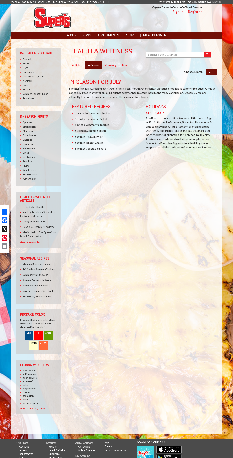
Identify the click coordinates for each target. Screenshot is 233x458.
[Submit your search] (207, 55)
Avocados (28, 59)
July (211, 72)
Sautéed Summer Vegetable (92, 124)
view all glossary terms (32, 408)
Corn (25, 67)
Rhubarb (27, 89)
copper (27, 392)
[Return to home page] (52, 17)
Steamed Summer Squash (90, 130)
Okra (25, 85)
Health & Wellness (58, 450)
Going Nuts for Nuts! (34, 221)
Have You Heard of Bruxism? (38, 226)
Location (23, 450)
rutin (25, 384)
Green (48, 332)
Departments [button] (108, 35)
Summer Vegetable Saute (90, 148)
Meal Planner (154, 35)
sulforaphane (30, 374)
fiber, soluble (30, 377)
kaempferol (29, 395)
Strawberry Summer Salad (91, 119)
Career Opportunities (116, 449)
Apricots (27, 122)
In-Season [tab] (93, 65)
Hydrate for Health (33, 206)
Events (108, 446)
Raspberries (29, 170)
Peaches (27, 161)
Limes (26, 152)
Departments (26, 453)
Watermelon (29, 178)
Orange (43, 342)
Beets (26, 63)
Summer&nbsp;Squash (35, 93)
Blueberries (29, 130)
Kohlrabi (27, 80)
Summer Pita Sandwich (89, 136)
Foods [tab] (126, 65)
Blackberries (29, 126)
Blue (29, 332)
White (34, 342)
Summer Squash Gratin (89, 142)
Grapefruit (28, 143)
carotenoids (29, 370)
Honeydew (29, 148)
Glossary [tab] (110, 65)
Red (39, 332)
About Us (24, 446)
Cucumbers (29, 72)
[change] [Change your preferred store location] (217, 1)
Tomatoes (28, 98)
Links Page (54, 453)
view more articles (30, 242)
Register (195, 11)
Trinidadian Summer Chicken (92, 113)
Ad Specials (84, 446)
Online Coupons (86, 450)
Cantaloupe (29, 135)
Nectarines (29, 157)
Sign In (178, 11)
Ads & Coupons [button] (79, 35)
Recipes (131, 35)
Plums (26, 165)
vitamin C (28, 381)
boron (26, 399)
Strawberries (30, 174)
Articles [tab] (77, 65)
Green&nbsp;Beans (34, 76)
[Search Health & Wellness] (175, 55)
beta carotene (31, 403)
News (107, 442)
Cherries (27, 139)
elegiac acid (29, 388)
